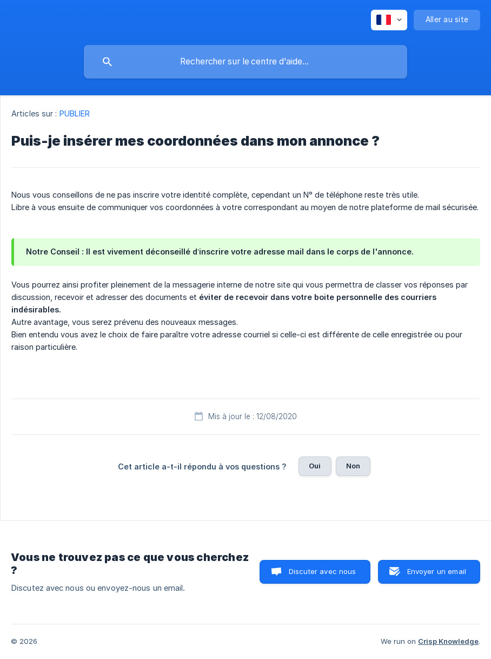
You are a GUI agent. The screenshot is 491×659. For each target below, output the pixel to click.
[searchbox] (245, 62)
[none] (389, 20)
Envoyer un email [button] (436, 571)
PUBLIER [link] (74, 113)
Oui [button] (315, 465)
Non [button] (353, 465)
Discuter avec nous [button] (322, 571)
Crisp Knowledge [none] (448, 641)
